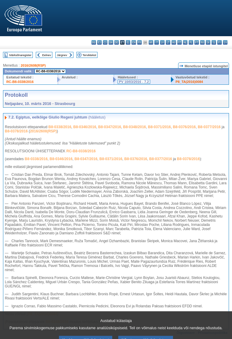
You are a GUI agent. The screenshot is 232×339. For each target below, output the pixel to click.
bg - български (93, 42)
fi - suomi (219, 42)
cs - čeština (105, 42)
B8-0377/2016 (209, 127)
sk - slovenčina (208, 42)
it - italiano (156, 42)
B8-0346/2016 (84, 127)
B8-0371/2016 (159, 127)
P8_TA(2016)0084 (189, 82)
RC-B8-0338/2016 (20, 82)
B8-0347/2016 (109, 127)
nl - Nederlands (185, 42)
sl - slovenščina (214, 42)
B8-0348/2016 (134, 127)
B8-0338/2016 (59, 127)
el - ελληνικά (128, 42)
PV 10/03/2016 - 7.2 (134, 82)
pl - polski (191, 42)
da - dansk (111, 42)
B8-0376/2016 (184, 127)
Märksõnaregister (20, 55)
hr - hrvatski (151, 42)
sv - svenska (225, 42)
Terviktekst (89, 55)
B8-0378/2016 (16, 131)
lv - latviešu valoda (162, 42)
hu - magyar (174, 42)
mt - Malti (179, 42)
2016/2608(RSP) (33, 65)
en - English (133, 42)
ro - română (202, 42)
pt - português (196, 42)
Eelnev (46, 55)
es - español (99, 42)
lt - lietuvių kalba (168, 42)
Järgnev (62, 55)
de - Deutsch (116, 42)
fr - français (139, 42)
